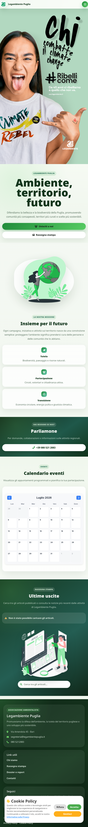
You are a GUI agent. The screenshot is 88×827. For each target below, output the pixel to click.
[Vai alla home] (15, 4)
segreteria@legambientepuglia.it (28, 736)
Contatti (11, 778)
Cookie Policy (26, 823)
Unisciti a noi (44, 226)
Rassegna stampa (44, 234)
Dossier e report (15, 772)
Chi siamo (12, 760)
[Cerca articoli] (46, 687)
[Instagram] (17, 804)
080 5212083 (17, 741)
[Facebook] (10, 804)
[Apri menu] (85, 4)
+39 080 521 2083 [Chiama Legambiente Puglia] (43, 447)
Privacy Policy (10, 823)
